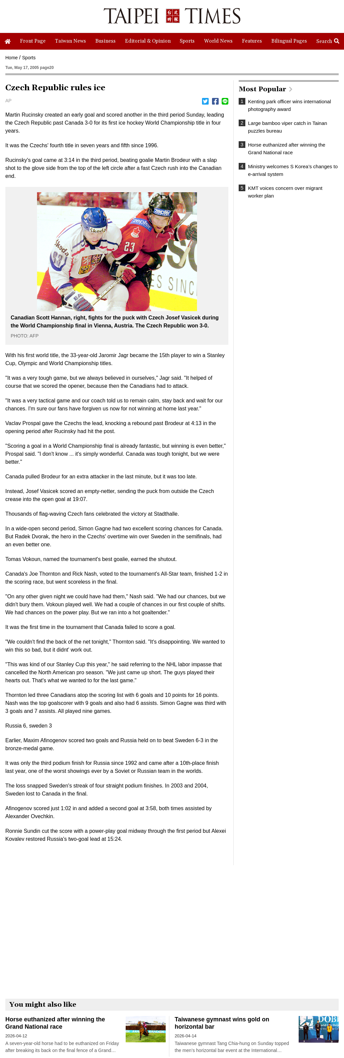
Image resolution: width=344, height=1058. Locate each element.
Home (11, 57)
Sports (28, 57)
